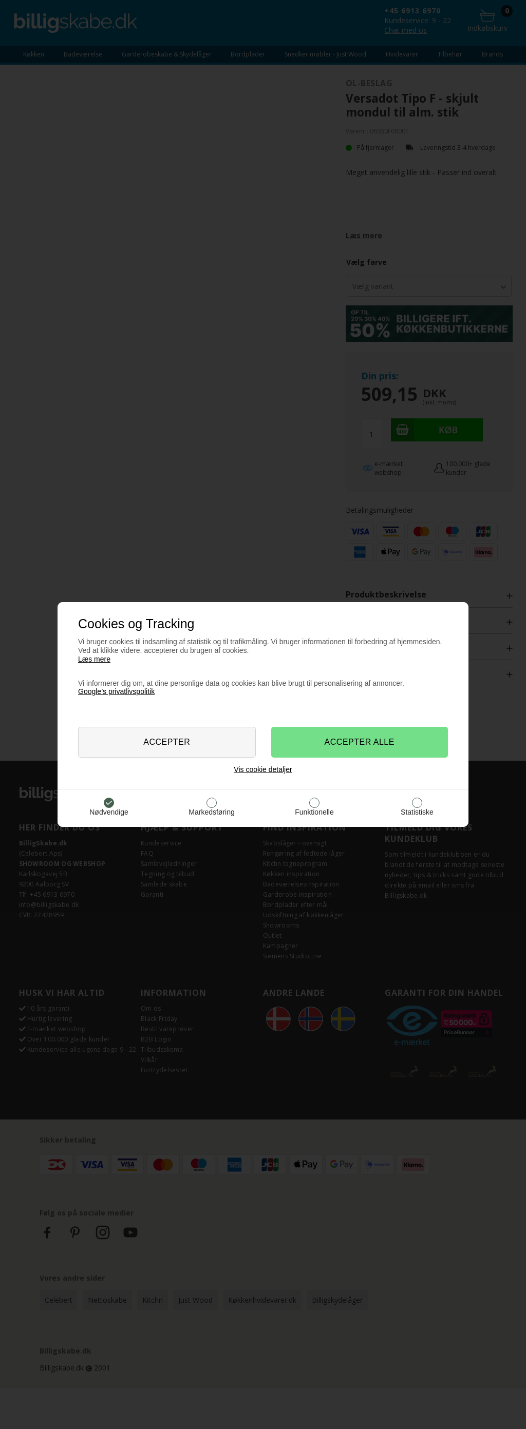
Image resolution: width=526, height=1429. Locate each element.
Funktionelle (314, 812)
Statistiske (417, 812)
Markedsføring (211, 812)
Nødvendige (108, 812)
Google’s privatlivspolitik (116, 691)
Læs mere (94, 659)
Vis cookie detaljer (263, 769)
